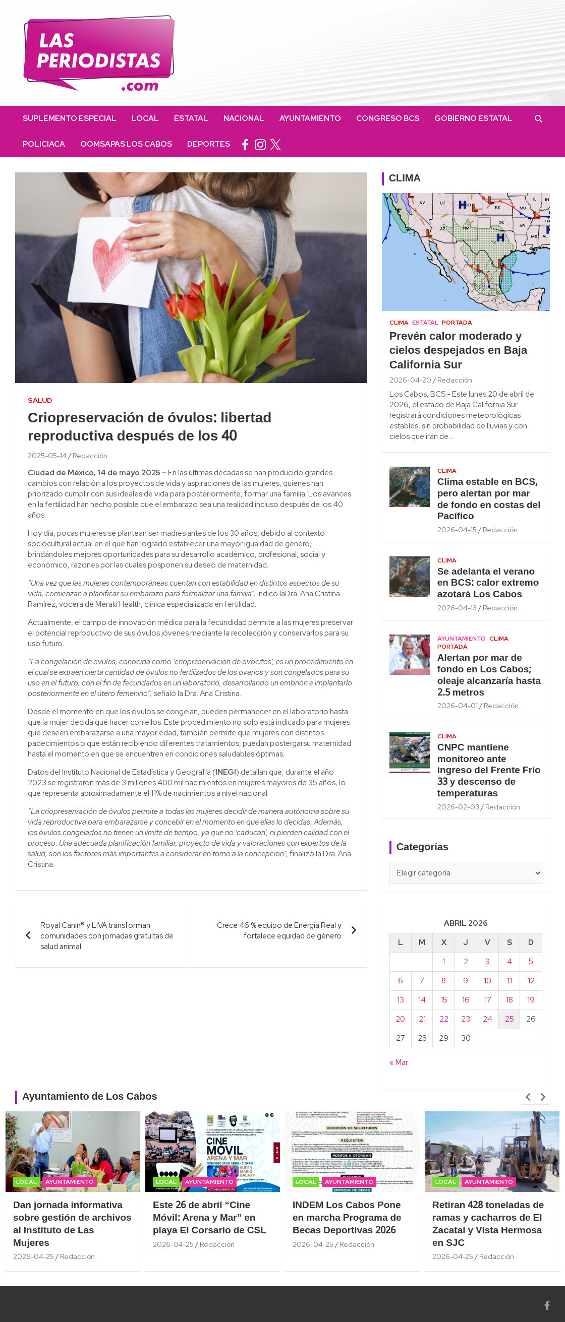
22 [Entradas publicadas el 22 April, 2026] (443, 1019)
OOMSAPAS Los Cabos (126, 144)
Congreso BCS (387, 118)
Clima (399, 323)
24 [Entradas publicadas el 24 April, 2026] (487, 1019)
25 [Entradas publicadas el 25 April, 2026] (509, 1019)
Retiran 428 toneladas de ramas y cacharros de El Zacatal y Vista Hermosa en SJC (488, 1224)
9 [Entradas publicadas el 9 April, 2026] (465, 981)
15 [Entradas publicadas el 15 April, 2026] (443, 1000)
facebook (245, 144)
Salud (40, 400)
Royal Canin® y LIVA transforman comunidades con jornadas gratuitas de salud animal (107, 936)
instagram (260, 144)
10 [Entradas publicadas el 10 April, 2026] (487, 981)
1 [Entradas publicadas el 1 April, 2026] (443, 962)
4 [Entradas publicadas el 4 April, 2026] (509, 962)
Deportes (208, 144)
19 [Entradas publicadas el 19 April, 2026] (531, 1000)
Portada (457, 323)
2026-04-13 (457, 607)
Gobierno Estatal (473, 118)
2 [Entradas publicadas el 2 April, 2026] (466, 962)
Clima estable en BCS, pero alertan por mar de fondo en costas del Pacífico (489, 499)
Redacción (90, 455)
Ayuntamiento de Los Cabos (89, 1097)
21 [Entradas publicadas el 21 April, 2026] (422, 1019)
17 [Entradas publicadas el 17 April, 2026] (487, 1000)
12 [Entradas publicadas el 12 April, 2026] (531, 981)
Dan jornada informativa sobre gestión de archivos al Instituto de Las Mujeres (72, 1224)
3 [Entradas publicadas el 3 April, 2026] (487, 962)
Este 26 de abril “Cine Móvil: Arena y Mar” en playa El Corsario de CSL (209, 1218)
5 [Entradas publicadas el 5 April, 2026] (531, 962)
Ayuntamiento (310, 118)
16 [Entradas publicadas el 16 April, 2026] (466, 1000)
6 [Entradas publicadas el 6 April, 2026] (400, 981)
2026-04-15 (457, 529)
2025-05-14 (47, 455)
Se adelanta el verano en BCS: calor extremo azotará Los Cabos (488, 583)
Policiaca (44, 144)
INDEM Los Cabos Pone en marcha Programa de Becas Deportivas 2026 (347, 1218)
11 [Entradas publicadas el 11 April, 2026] (509, 981)
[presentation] (528, 1097)
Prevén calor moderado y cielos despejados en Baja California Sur (458, 351)
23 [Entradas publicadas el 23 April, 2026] (465, 1019)
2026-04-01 (457, 705)
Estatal (191, 118)
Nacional (243, 118)
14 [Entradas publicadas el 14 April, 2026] (422, 1000)
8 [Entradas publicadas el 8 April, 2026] (443, 981)
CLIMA (405, 178)
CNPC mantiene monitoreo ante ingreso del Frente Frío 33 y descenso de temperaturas (489, 771)
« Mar (398, 1062)
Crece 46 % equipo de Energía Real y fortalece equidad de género (279, 930)
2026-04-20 (410, 380)
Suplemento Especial (70, 118)
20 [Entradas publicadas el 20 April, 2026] (400, 1019)
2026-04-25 (33, 1256)
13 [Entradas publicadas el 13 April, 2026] (400, 1000)
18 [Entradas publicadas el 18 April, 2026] (509, 1000)
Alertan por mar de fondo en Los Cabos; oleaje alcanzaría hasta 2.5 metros (489, 675)
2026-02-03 (458, 806)
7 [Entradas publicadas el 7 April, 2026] (422, 981)
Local (145, 118)
